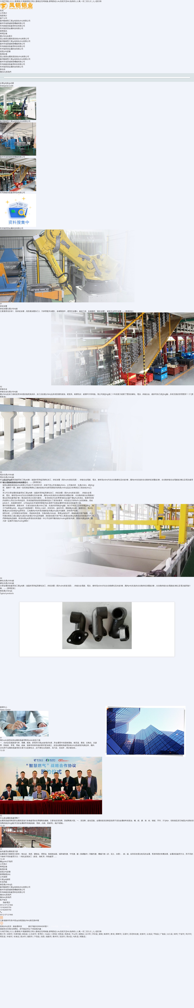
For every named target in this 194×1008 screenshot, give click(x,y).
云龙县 (149, 934)
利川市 (188, 934)
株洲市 (106, 934)
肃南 (100, 934)
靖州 (175, 934)
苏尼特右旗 (133, 934)
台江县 (169, 934)
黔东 (112, 934)
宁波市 (181, 934)
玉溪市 (125, 934)
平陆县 (156, 934)
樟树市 (118, 934)
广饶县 (163, 934)
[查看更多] (129, 311)
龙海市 (142, 934)
